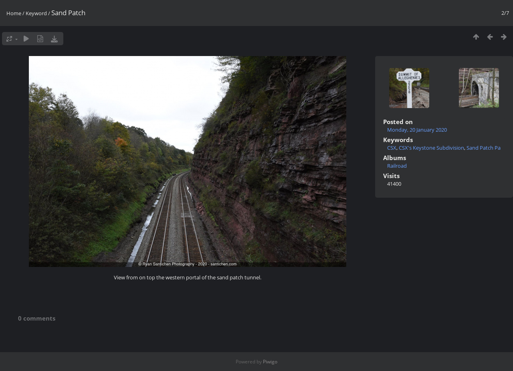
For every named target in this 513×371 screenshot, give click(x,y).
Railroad (397, 165)
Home (13, 13)
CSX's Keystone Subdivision (431, 147)
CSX (391, 147)
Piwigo (270, 361)
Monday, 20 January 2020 (417, 129)
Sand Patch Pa (484, 147)
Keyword (36, 13)
